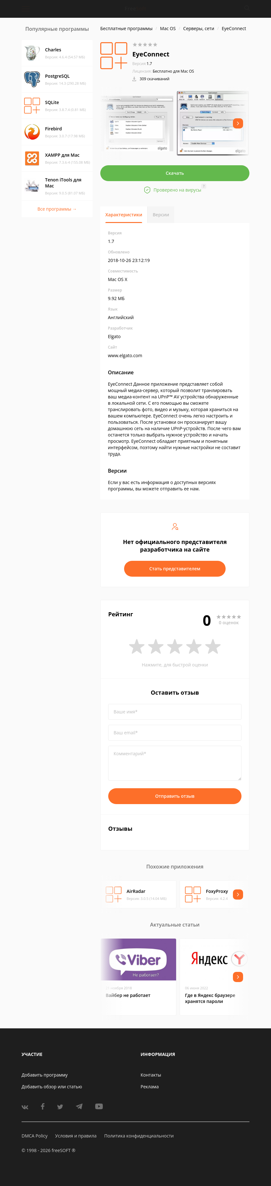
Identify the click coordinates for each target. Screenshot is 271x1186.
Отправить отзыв (175, 796)
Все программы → (57, 209)
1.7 (142, 63)
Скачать (175, 173)
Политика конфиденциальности (139, 1136)
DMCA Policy (35, 1136)
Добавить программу (45, 1075)
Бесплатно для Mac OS (173, 71)
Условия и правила (75, 1136)
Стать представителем (175, 569)
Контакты (151, 1075)
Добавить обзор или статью (52, 1087)
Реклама (150, 1087)
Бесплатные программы (126, 28)
